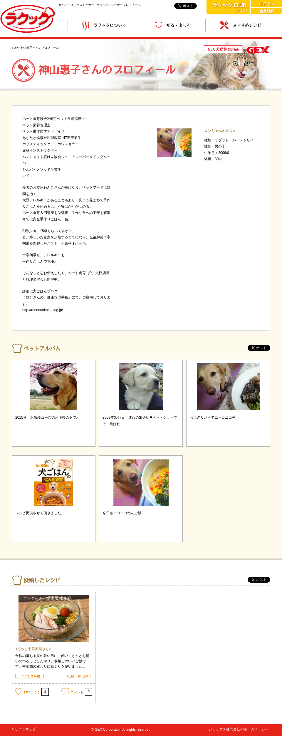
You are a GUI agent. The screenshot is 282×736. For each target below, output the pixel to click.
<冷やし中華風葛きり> (33, 649)
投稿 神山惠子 (79, 676)
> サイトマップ (24, 729)
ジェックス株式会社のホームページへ (238, 729)
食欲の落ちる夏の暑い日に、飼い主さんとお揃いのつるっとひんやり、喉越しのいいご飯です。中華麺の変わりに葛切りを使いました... (52, 661)
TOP (15, 47)
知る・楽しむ (173, 25)
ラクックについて (104, 25)
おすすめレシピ (240, 25)
